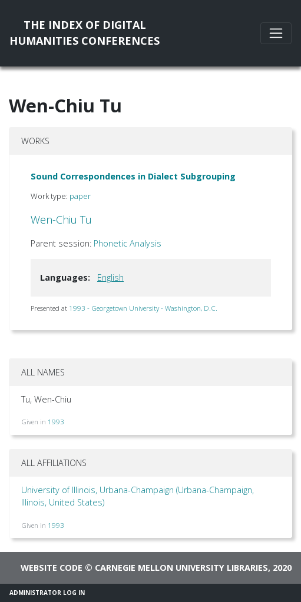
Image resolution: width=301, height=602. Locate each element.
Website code (51, 567)
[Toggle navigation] (276, 33)
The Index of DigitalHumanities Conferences (84, 33)
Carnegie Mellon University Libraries (181, 567)
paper (80, 196)
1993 (56, 421)
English (110, 277)
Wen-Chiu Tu (61, 219)
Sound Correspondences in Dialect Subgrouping (133, 176)
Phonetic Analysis (127, 243)
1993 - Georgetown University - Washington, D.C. (143, 308)
